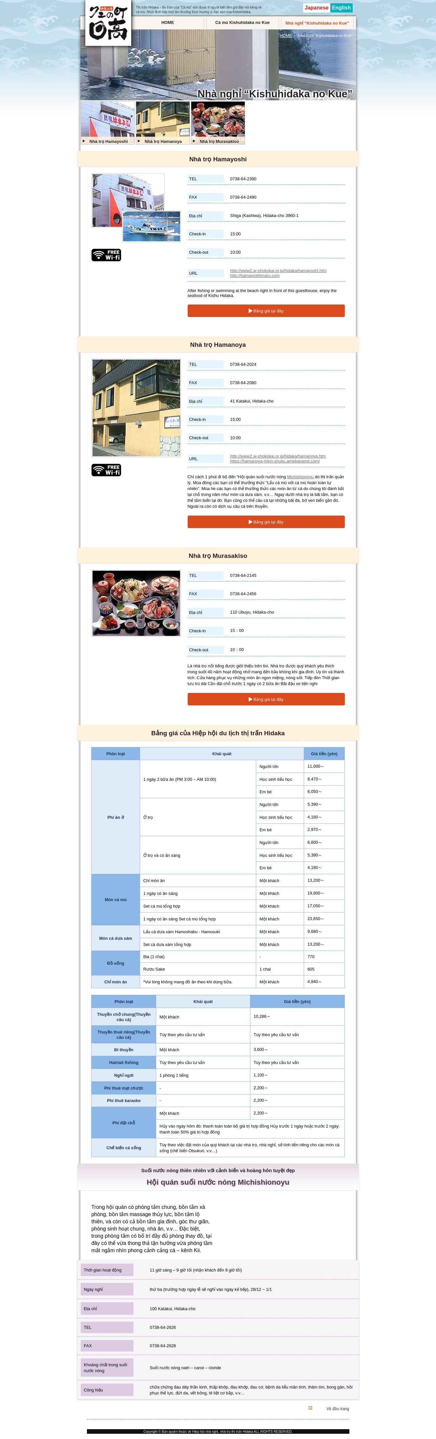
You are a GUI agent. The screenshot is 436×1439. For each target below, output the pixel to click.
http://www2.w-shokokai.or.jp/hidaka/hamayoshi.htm (278, 270)
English (341, 7)
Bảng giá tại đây (266, 310)
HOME (167, 22)
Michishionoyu (300, 476)
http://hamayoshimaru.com (255, 275)
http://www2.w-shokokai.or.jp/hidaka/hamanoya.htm (278, 456)
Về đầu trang (337, 1409)
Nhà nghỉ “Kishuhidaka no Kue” (317, 23)
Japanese (317, 7)
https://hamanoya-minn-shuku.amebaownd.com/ (275, 461)
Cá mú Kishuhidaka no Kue (242, 22)
